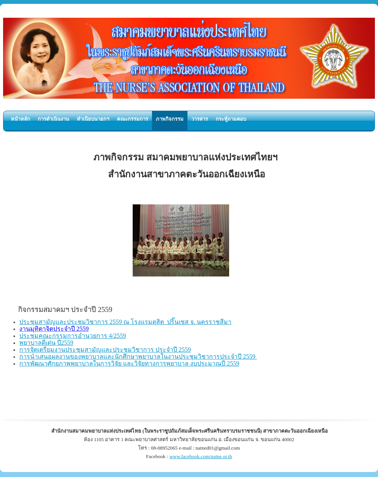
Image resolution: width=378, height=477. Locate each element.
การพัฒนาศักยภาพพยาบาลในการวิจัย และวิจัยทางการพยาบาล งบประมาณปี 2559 (129, 363)
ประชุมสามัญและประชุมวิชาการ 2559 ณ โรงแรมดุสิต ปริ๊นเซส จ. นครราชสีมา (125, 322)
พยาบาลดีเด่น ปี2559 (46, 342)
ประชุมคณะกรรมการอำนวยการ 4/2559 (72, 335)
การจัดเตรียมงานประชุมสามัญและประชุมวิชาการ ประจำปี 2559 (105, 349)
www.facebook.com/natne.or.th (200, 456)
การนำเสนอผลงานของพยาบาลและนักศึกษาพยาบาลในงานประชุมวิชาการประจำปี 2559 (138, 356)
